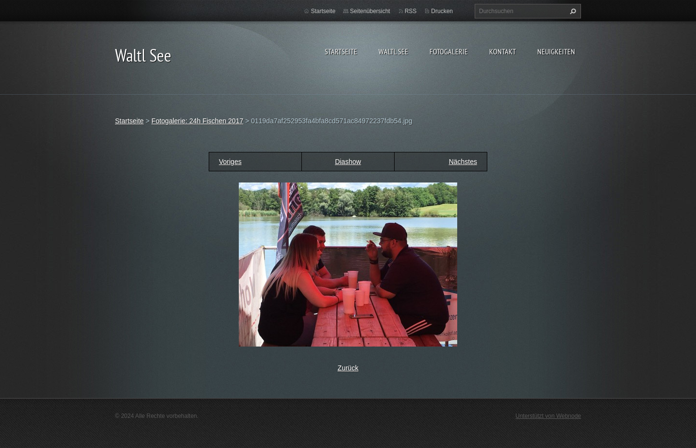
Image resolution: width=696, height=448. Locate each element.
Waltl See (393, 51)
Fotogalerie (449, 51)
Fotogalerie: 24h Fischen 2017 (197, 121)
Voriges (230, 162)
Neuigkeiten (556, 51)
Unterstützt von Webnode (548, 416)
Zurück (348, 368)
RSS (411, 11)
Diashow (348, 162)
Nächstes (463, 162)
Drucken (442, 11)
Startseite (341, 51)
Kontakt (502, 51)
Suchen (571, 11)
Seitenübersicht (370, 11)
